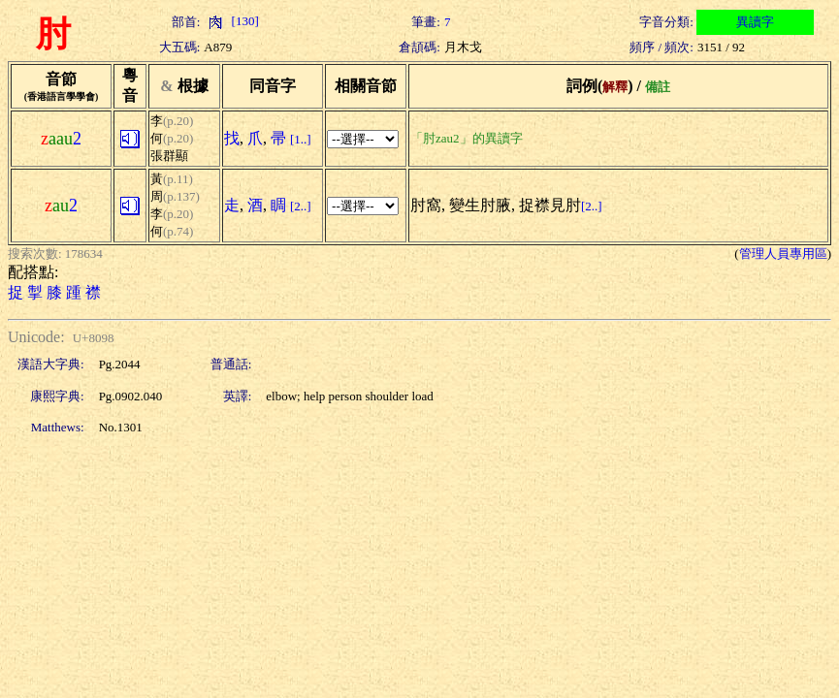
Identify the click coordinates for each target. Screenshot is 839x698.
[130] (231, 21)
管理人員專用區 (783, 253)
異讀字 (755, 22)
